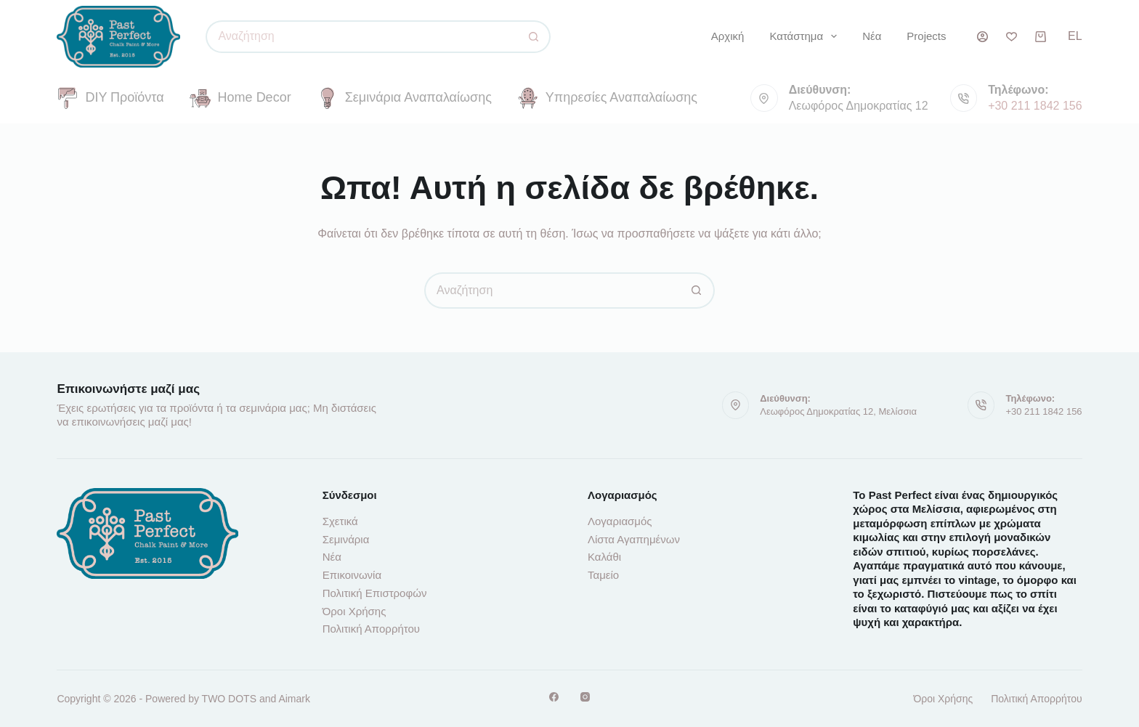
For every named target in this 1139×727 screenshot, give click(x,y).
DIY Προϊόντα (110, 98)
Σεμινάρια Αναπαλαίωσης (404, 98)
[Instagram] (585, 697)
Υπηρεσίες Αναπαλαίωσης (607, 98)
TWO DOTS (229, 698)
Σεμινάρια (346, 539)
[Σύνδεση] (982, 36)
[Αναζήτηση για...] (362, 36)
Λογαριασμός (620, 521)
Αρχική (728, 36)
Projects (926, 36)
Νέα (871, 36)
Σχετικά (340, 521)
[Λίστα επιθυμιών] (1011, 36)
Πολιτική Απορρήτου (371, 628)
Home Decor (240, 98)
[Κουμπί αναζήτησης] (534, 36)
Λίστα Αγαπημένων (634, 539)
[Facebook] (554, 697)
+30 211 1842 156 (1035, 105)
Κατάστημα (806, 36)
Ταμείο (603, 575)
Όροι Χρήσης (354, 611)
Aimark (294, 698)
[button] (1075, 36)
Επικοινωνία (352, 575)
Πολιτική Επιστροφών (375, 593)
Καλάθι (604, 557)
